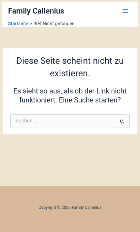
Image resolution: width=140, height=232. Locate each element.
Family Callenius (36, 10)
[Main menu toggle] (125, 11)
